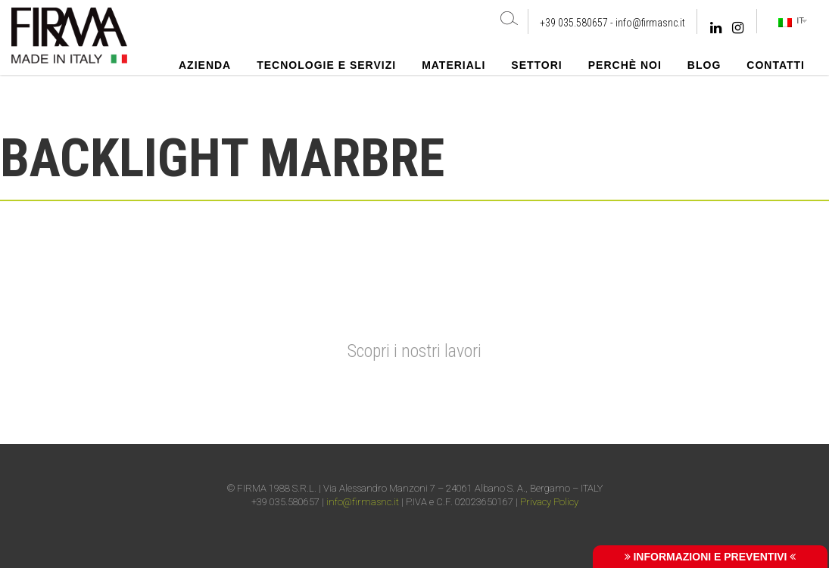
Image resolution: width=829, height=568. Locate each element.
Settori (536, 65)
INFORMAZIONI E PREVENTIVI (710, 557)
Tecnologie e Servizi (326, 65)
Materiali (453, 65)
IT (791, 21)
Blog (704, 65)
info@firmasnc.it (650, 23)
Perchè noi (625, 65)
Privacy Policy (549, 501)
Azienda (205, 65)
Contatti (775, 65)
